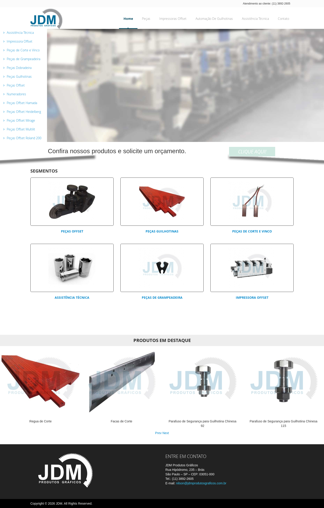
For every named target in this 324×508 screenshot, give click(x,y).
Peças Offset (72, 231)
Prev (158, 433)
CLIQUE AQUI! (252, 151)
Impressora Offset (252, 297)
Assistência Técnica (72, 297)
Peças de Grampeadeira (162, 297)
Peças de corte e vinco (252, 231)
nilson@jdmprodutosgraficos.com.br (201, 483)
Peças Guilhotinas (162, 231)
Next (165, 433)
